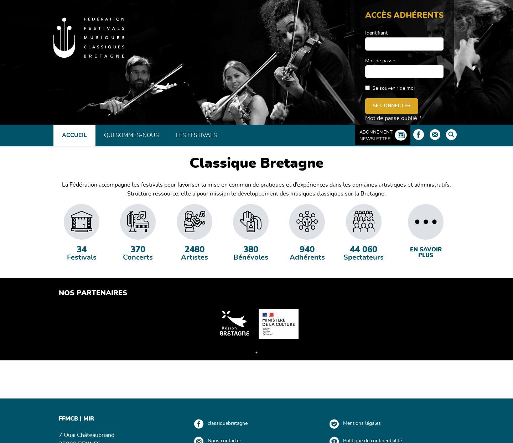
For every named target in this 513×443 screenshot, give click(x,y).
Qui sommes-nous (131, 135)
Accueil (74, 135)
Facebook (418, 135)
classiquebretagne (228, 423)
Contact (435, 135)
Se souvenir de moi (393, 88)
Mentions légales (362, 423)
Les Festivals (196, 135)
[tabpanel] (81, 232)
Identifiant (376, 33)
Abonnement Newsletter (376, 135)
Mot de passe (380, 60)
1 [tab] (256, 352)
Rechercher (451, 135)
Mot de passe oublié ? (393, 118)
